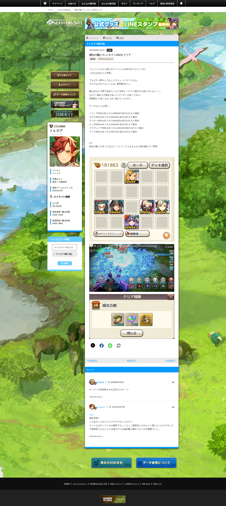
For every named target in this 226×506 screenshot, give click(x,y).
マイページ (57, 3)
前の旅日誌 (92, 360)
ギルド (124, 3)
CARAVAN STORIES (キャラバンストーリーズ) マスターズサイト (64, 23)
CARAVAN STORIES (113, 499)
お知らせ (72, 3)
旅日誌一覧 (131, 360)
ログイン (64, 85)
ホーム (50, 9)
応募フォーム (157, 484)
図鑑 (121, 38)
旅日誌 (109, 38)
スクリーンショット (106, 59)
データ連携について (64, 94)
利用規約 (67, 484)
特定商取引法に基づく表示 (98, 484)
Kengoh (100, 381)
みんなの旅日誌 (108, 3)
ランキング (138, 3)
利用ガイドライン (116, 484)
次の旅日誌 (169, 360)
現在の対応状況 (167, 3)
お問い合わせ (146, 484)
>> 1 (91, 414)
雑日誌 (92, 59)
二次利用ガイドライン (132, 484)
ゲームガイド (64, 114)
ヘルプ (152, 3)
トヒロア (101, 406)
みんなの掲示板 (89, 3)
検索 (66, 263)
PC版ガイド (64, 75)
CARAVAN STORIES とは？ (64, 104)
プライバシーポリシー (80, 484)
